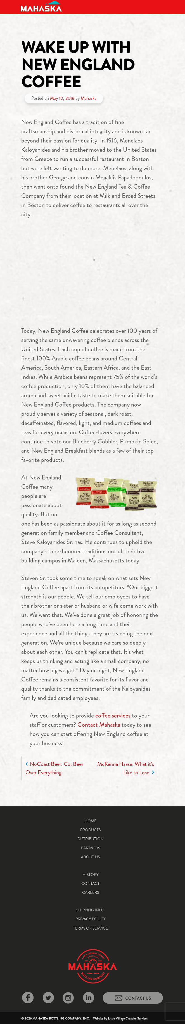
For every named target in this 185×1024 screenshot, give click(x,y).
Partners (90, 848)
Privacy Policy (90, 919)
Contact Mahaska (98, 724)
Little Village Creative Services (128, 1018)
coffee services (113, 715)
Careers (90, 892)
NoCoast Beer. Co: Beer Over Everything (54, 768)
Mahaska (88, 98)
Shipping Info (90, 910)
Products (90, 830)
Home (90, 821)
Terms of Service (90, 928)
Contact (90, 883)
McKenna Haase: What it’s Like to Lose (125, 768)
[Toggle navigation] (159, 6)
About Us (90, 857)
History (90, 874)
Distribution (90, 839)
